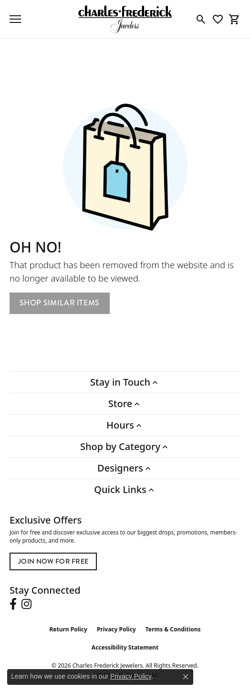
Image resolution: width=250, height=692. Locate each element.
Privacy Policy (116, 629)
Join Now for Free (53, 561)
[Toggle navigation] (15, 19)
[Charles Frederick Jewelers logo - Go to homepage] (125, 19)
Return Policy (68, 629)
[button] (201, 19)
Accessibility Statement (125, 647)
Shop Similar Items (60, 302)
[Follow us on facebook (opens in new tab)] (13, 604)
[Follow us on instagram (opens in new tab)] (26, 604)
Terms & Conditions (173, 629)
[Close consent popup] (185, 677)
